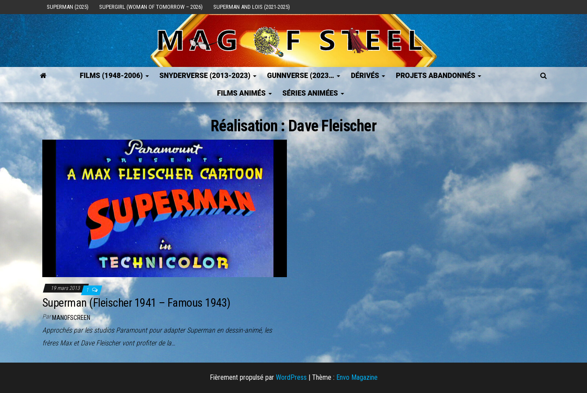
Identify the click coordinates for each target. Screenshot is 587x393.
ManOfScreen (71, 317)
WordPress (291, 377)
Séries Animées (313, 93)
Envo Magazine (357, 377)
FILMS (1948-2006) (114, 75)
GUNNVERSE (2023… (303, 75)
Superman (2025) (68, 7)
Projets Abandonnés (438, 75)
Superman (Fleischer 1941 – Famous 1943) (136, 302)
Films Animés (244, 93)
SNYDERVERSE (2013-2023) (208, 75)
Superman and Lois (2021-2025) (251, 7)
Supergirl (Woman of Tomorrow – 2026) (151, 7)
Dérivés (368, 75)
